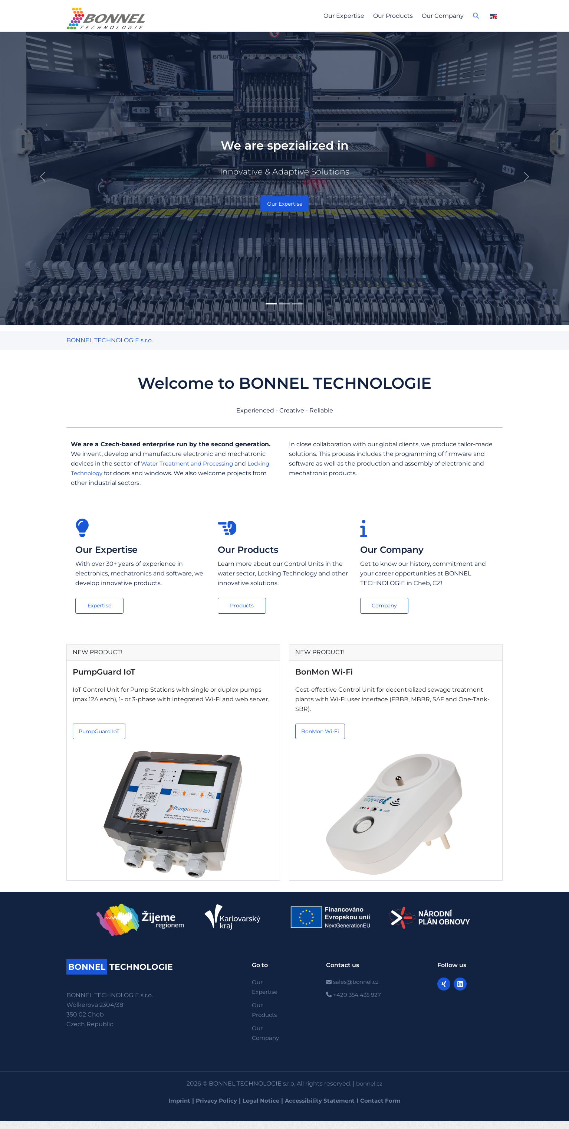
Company (384, 606)
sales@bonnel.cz (354, 984)
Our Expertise (343, 15)
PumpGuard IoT (105, 673)
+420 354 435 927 (355, 997)
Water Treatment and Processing (190, 463)
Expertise (99, 606)
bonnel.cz (369, 1085)
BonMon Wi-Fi (325, 673)
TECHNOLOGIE (123, 968)
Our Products (393, 15)
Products (242, 606)
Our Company (443, 15)
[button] (476, 17)
